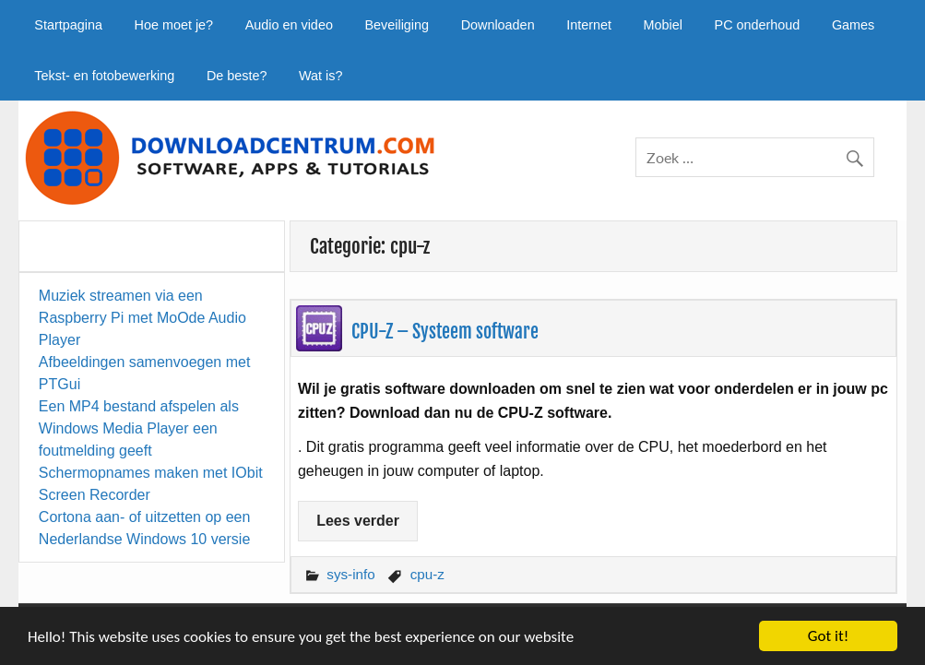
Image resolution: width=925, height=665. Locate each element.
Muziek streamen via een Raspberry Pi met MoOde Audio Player (142, 318)
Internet (588, 25)
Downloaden (498, 25)
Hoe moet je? (174, 25)
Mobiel (663, 25)
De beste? (237, 75)
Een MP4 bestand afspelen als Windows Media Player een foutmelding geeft (139, 428)
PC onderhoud (757, 25)
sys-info (350, 574)
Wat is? (320, 75)
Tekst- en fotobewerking (104, 75)
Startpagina (68, 25)
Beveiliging (396, 25)
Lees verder (357, 520)
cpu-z (427, 574)
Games (853, 25)
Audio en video (289, 25)
